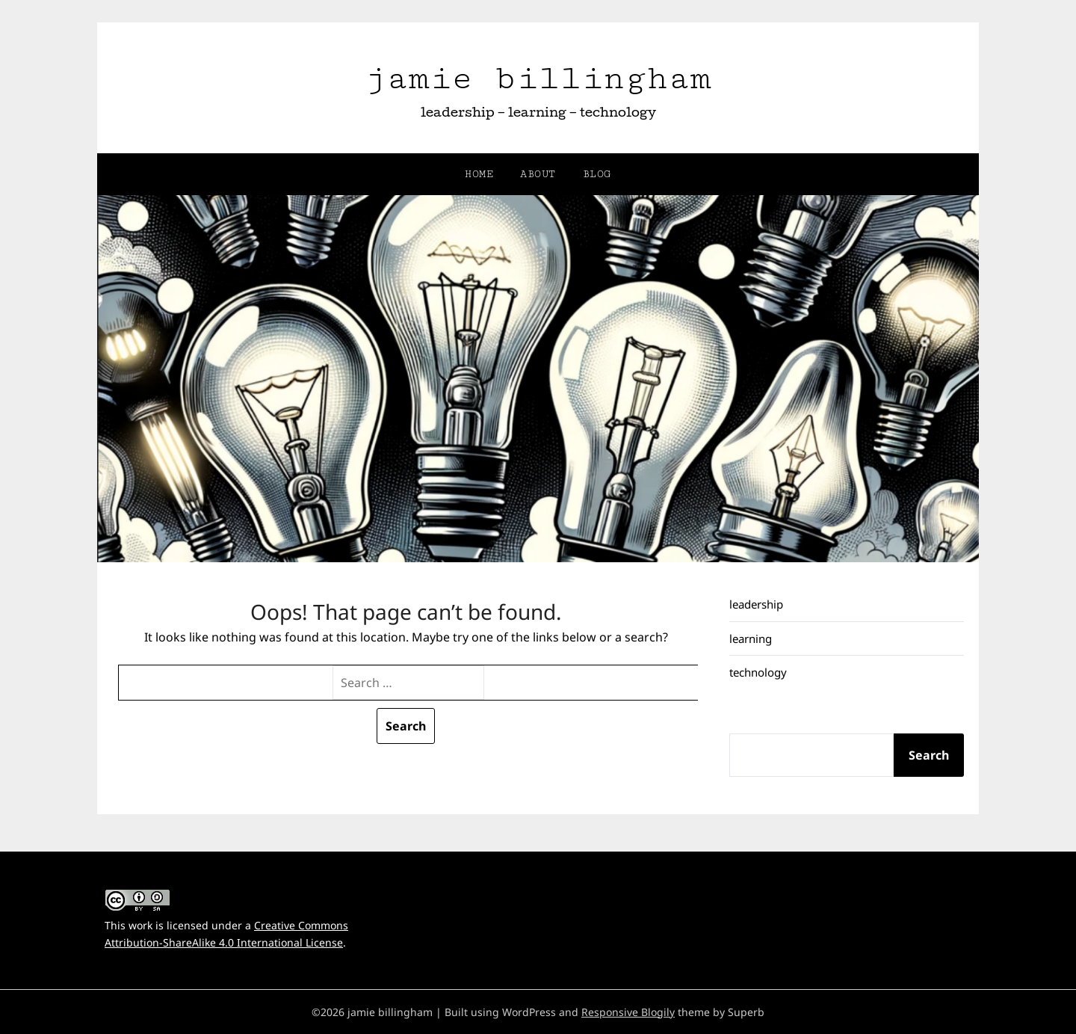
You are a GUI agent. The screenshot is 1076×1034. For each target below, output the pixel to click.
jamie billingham (538, 78)
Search (929, 755)
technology (758, 672)
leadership (756, 604)
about (538, 174)
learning (750, 638)
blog (597, 174)
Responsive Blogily (628, 1012)
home (479, 174)
